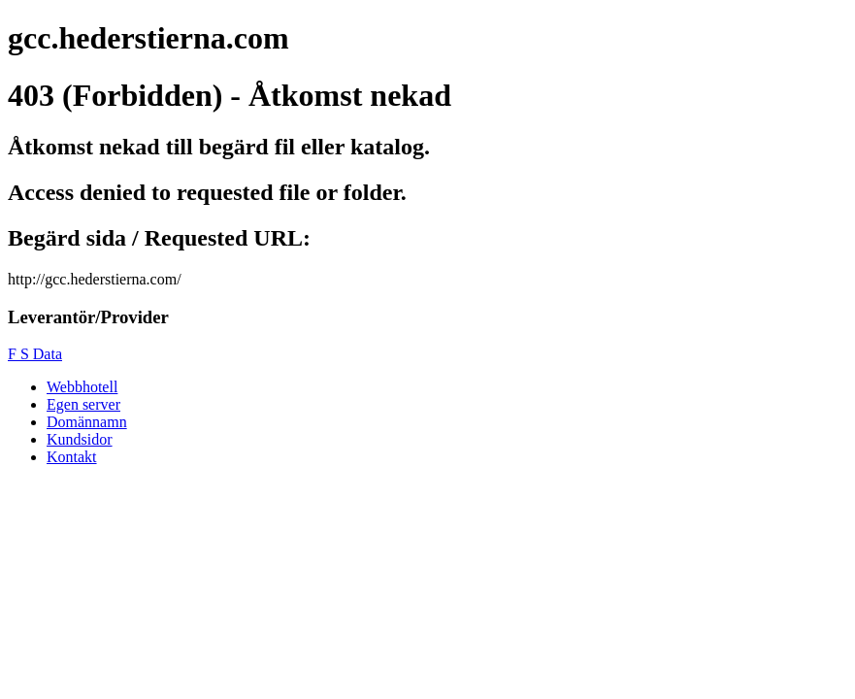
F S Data (35, 354)
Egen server (83, 404)
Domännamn (87, 422)
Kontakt (72, 457)
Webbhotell (82, 387)
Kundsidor (80, 439)
